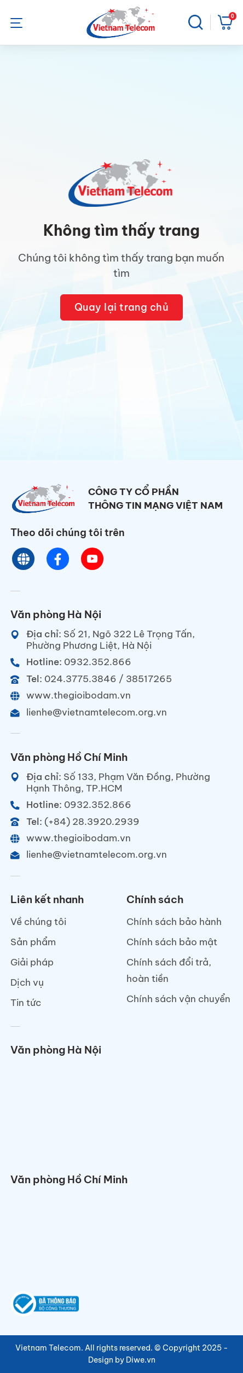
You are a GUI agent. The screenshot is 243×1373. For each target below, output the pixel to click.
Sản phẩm (33, 941)
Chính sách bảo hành (174, 921)
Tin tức (25, 1002)
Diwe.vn (140, 1360)
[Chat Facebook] (58, 558)
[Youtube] (92, 558)
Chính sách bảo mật (171, 941)
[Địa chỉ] (121, 639)
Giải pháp (32, 962)
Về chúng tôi (38, 921)
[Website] (23, 558)
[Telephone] (121, 678)
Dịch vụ (27, 982)
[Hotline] (121, 661)
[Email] (121, 712)
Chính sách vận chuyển (178, 998)
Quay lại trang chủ (121, 307)
